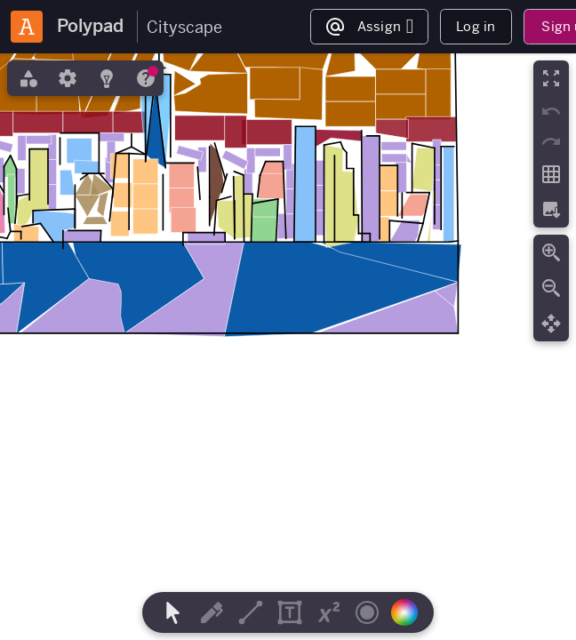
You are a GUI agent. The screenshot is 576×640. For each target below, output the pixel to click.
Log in (475, 26)
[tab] (26, 78)
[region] (288, 346)
